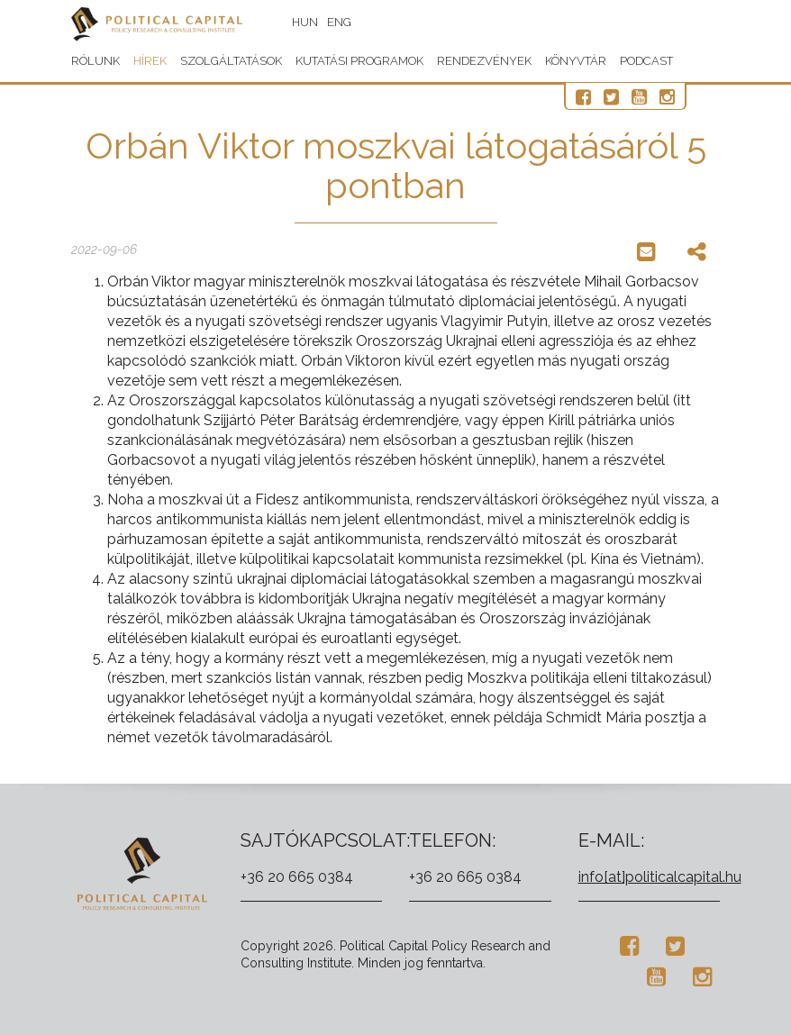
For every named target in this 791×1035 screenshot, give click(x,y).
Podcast (646, 61)
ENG (339, 22)
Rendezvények (484, 61)
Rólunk (95, 61)
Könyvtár (575, 61)
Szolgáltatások (231, 61)
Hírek (150, 61)
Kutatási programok (359, 61)
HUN (305, 22)
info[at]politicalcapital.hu (659, 876)
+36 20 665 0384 (297, 876)
